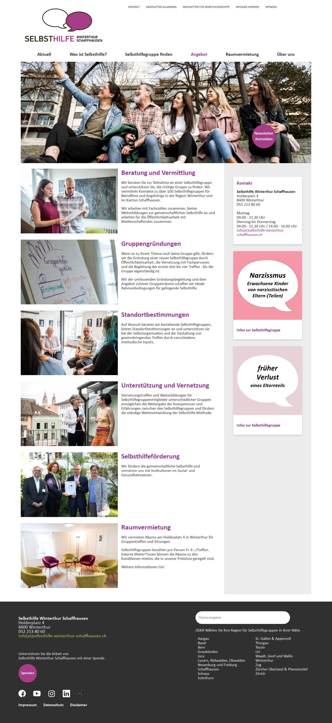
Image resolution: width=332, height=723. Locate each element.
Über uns (286, 54)
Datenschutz (53, 704)
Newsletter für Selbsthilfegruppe (206, 7)
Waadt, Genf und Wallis (274, 655)
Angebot (199, 54)
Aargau (203, 638)
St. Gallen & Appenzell (273, 638)
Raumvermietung (242, 54)
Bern (201, 647)
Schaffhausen (208, 669)
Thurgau (262, 642)
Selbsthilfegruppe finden (148, 54)
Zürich (260, 673)
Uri (257, 651)
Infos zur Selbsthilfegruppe (258, 329)
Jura (201, 655)
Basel (202, 642)
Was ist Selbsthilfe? (88, 54)
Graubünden (208, 651)
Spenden (271, 7)
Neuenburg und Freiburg (217, 664)
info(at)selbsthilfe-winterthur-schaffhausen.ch (261, 232)
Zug (258, 664)
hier (161, 566)
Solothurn (206, 677)
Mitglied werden (247, 7)
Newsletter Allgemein (161, 7)
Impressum (27, 704)
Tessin (260, 647)
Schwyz (204, 673)
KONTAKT (134, 7)
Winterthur (264, 660)
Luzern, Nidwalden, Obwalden (221, 660)
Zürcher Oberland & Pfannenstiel (281, 669)
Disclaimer (78, 704)
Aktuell (44, 54)
